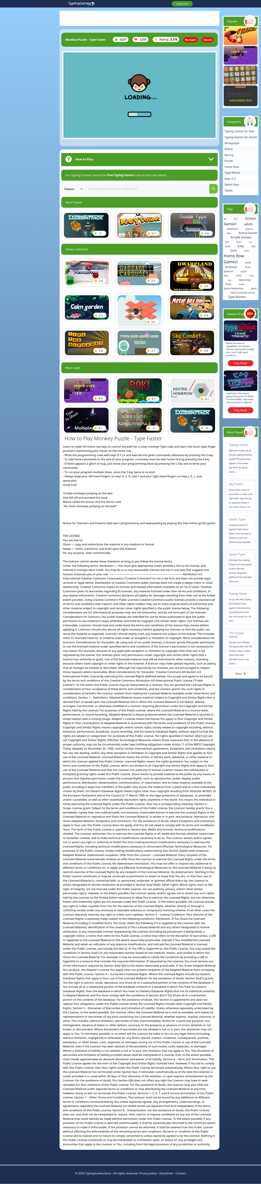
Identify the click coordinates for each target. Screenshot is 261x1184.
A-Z (236, 219)
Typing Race (182, 3)
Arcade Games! (241, 237)
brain (239, 241)
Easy (241, 246)
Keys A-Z (230, 179)
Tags (230, 209)
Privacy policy (148, 1173)
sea (229, 280)
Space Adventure (234, 288)
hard (246, 250)
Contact (181, 1173)
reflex (239, 275)
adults (248, 224)
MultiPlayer (231, 267)
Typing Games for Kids (239, 131)
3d (225, 218)
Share (207, 40)
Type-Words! (237, 297)
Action (229, 149)
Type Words (232, 173)
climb (227, 246)
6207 (121, 39)
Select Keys (232, 184)
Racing (229, 155)
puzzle (244, 271)
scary (251, 275)
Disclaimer (166, 1173)
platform (228, 271)
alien (229, 233)
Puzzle (229, 161)
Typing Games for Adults (241, 137)
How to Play (84, 159)
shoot (228, 284)
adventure (232, 228)
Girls (233, 250)
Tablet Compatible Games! (242, 292)
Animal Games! (248, 233)
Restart (190, 40)
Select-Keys (245, 279)
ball (227, 241)
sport (254, 288)
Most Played (235, 432)
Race (226, 275)
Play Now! (240, 363)
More (240, 674)
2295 (140, 39)
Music (248, 267)
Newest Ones (235, 314)
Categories (234, 122)
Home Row (232, 167)
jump (248, 262)
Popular (232, 21)
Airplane (249, 229)
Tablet (229, 190)
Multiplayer (232, 143)
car (250, 242)
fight (253, 246)
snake (241, 284)
